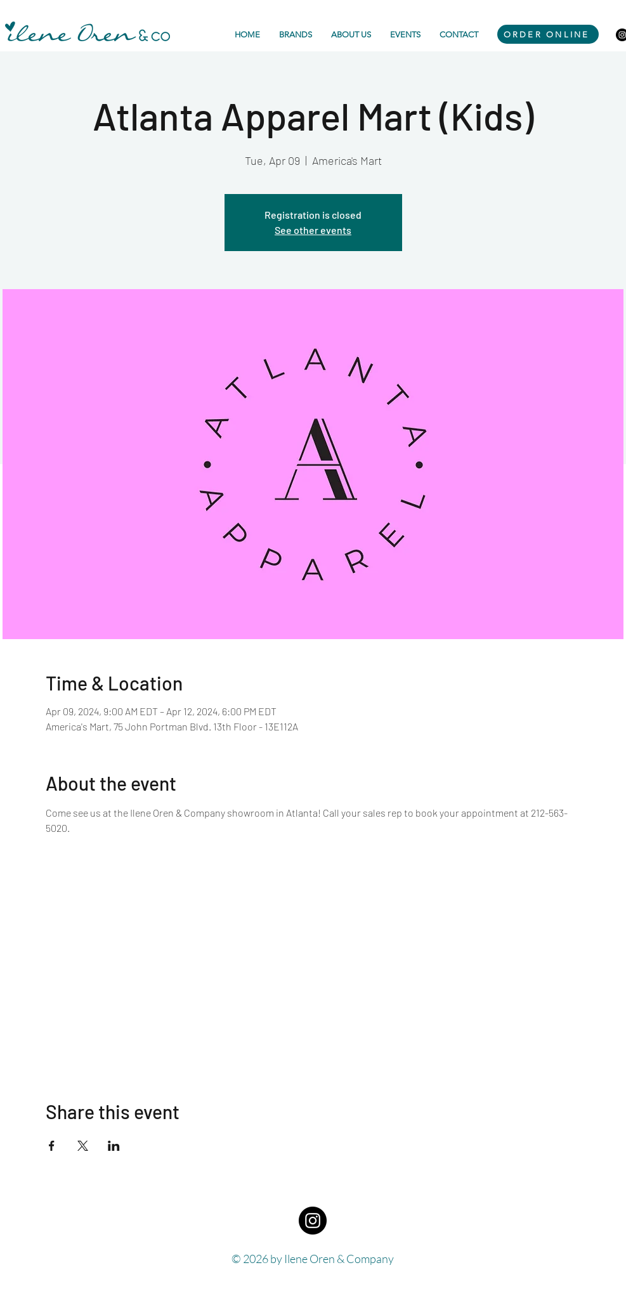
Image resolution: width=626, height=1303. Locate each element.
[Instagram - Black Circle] (313, 1221)
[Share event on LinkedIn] (114, 1146)
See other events (313, 230)
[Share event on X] (83, 1146)
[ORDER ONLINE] (548, 34)
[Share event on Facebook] (52, 1146)
